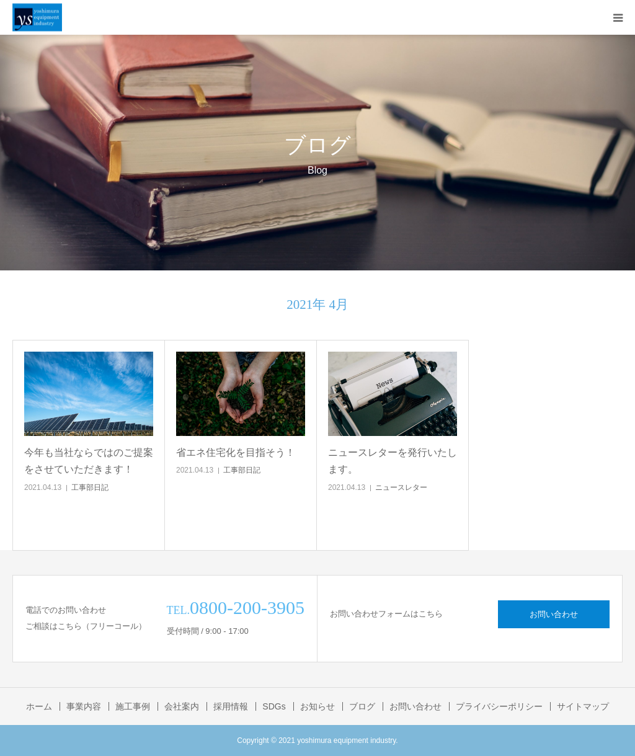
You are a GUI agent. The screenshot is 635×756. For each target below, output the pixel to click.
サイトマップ (583, 706)
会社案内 (181, 706)
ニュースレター (401, 487)
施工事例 (132, 706)
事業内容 (83, 706)
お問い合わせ (554, 614)
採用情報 (230, 706)
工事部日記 (90, 487)
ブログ (362, 706)
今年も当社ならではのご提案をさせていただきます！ (88, 460)
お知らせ (317, 706)
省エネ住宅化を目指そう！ (235, 452)
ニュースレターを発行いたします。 (392, 460)
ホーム (39, 706)
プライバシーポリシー (499, 706)
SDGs (273, 706)
